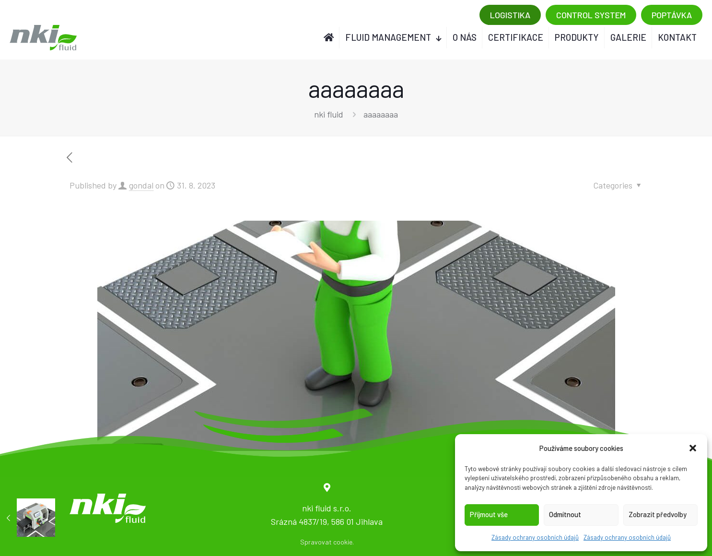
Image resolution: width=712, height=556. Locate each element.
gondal (141, 185)
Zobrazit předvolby (658, 514)
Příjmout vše (489, 514)
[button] (693, 448)
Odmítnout (565, 514)
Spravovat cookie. (327, 542)
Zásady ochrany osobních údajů (535, 537)
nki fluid (328, 114)
